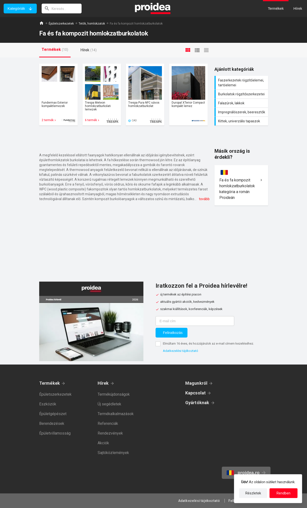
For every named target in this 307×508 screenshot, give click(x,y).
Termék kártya (58, 94)
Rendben (283, 493)
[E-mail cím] (195, 321)
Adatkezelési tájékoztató (180, 351)
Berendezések (51, 423)
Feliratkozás (173, 332)
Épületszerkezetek (61, 23)
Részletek (253, 493)
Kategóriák (16, 8)
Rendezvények (110, 433)
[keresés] (62, 8)
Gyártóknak (197, 402)
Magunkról (196, 383)
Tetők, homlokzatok (92, 23)
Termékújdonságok (114, 394)
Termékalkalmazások (116, 413)
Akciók (103, 443)
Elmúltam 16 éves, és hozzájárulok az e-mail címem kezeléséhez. (208, 343)
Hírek (103, 383)
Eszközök (47, 404)
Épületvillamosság (55, 433)
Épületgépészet (52, 413)
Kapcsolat (195, 392)
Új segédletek (109, 404)
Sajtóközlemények (113, 452)
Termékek (49, 383)
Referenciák (108, 423)
